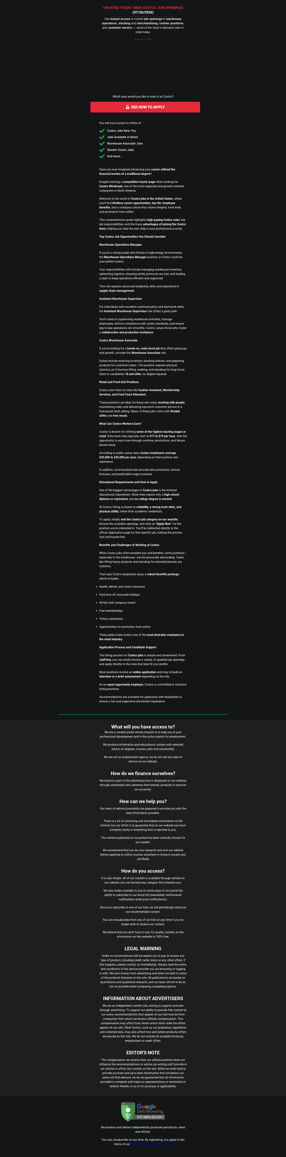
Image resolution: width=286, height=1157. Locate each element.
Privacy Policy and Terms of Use (151, 1144)
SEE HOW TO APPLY (145, 107)
